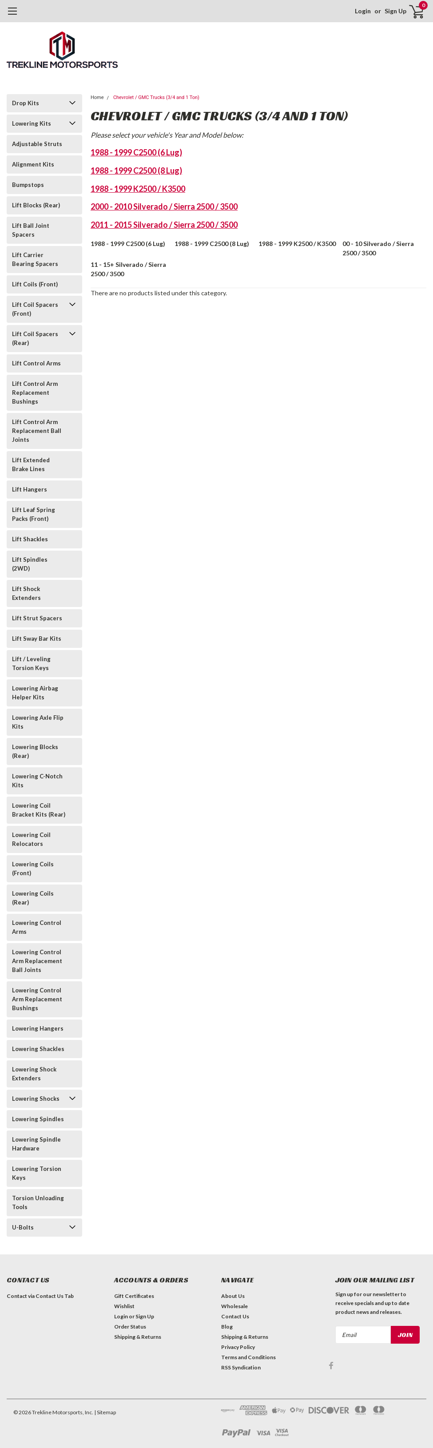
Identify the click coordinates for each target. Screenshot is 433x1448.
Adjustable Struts (37, 143)
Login (363, 11)
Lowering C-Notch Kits (37, 781)
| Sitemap (105, 1412)
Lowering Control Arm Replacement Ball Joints (37, 960)
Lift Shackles (30, 539)
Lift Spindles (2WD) (30, 564)
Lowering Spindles (38, 1119)
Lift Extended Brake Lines (31, 464)
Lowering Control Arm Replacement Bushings (37, 999)
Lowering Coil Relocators (31, 839)
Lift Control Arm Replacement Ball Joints (36, 430)
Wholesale (234, 1306)
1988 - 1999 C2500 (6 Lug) (136, 152)
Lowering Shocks (36, 1098)
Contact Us (235, 1316)
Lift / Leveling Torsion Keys (31, 663)
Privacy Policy (238, 1347)
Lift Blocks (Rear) (36, 205)
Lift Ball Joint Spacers (30, 230)
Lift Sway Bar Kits (36, 638)
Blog (227, 1326)
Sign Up (395, 11)
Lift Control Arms (36, 363)
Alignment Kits (33, 164)
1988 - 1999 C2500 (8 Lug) (136, 170)
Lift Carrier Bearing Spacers (35, 259)
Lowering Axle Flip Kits (38, 722)
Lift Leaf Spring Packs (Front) (33, 514)
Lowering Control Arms (36, 927)
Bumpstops (28, 184)
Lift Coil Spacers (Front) (35, 309)
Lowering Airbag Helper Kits (35, 693)
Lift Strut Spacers (37, 618)
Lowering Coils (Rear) (33, 898)
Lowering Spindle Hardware (36, 1144)
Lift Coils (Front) (35, 284)
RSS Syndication (241, 1367)
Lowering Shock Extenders (34, 1074)
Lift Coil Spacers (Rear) (35, 338)
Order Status (130, 1326)
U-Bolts (23, 1227)
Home (97, 97)
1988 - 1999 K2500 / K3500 (138, 189)
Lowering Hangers (38, 1028)
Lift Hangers (29, 489)
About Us (233, 1296)
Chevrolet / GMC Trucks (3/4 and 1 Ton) (156, 97)
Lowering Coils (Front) (33, 869)
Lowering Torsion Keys (36, 1173)
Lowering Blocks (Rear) (35, 751)
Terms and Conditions (248, 1357)
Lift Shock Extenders (26, 593)
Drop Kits (25, 103)
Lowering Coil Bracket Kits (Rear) (38, 810)
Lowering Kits (31, 123)
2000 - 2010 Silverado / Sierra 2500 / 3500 (164, 206)
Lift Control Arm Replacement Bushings (35, 392)
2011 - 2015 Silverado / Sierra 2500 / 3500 (164, 225)
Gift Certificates (134, 1296)
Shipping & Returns (137, 1336)
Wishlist (124, 1306)
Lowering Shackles (38, 1048)
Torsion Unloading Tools (38, 1202)
